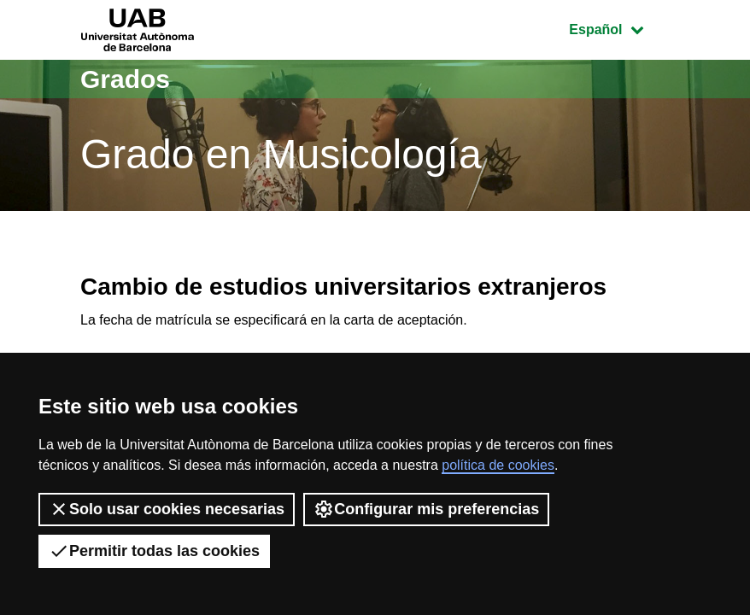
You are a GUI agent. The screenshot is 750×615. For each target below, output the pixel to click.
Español (619, 28)
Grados (125, 79)
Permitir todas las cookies (154, 551)
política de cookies (498, 465)
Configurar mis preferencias (426, 509)
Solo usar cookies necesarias (166, 509)
